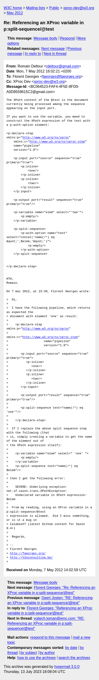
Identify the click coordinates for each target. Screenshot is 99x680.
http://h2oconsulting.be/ (31, 558)
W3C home (13, 8)
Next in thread (55, 54)
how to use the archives (36, 658)
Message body (45, 38)
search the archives (74, 658)
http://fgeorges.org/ (28, 553)
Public (54, 8)
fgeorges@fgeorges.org (61, 76)
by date (71, 648)
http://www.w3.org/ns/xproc (45, 138)
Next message (53, 49)
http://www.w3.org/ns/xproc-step (57, 142)
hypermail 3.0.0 (66, 667)
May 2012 (15, 13)
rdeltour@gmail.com (62, 66)
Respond (67, 38)
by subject (28, 653)
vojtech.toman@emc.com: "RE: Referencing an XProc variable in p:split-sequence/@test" (46, 623)
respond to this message (50, 637)
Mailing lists (35, 8)
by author (47, 653)
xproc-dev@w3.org (78, 8)
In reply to (33, 54)
